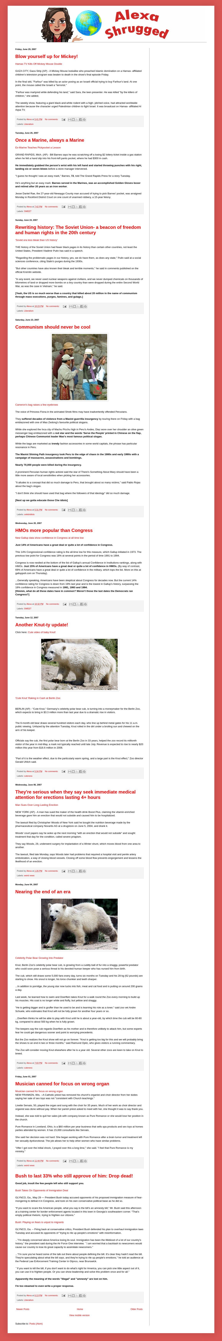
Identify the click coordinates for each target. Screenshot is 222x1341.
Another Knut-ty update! (41, 624)
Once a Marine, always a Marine (49, 140)
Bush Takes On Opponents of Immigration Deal (41, 1190)
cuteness (28, 776)
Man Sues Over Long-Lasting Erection (36, 804)
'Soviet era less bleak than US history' (36, 240)
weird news (29, 875)
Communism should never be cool (52, 327)
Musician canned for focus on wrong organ (62, 1083)
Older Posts (137, 1309)
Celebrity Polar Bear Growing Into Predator (39, 957)
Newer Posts (22, 1309)
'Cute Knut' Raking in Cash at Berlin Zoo (37, 698)
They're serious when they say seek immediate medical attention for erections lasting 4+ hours (75, 794)
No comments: (52, 119)
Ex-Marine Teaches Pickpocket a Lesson (38, 147)
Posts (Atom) (35, 1323)
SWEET (27, 211)
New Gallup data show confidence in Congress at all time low (49, 537)
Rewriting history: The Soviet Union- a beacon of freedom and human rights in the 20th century (78, 230)
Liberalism (28, 124)
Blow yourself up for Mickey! (46, 56)
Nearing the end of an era (42, 891)
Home (80, 1309)
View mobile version (79, 1315)
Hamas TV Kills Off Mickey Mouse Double (38, 63)
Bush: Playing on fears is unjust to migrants (39, 1222)
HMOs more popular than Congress (54, 530)
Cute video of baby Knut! (42, 632)
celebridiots (29, 514)
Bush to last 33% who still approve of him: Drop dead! (74, 1175)
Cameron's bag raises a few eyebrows (36, 404)
